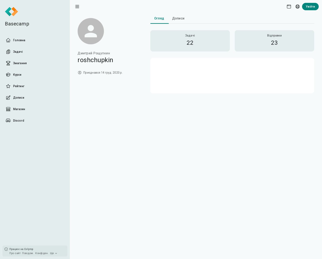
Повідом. (28, 253)
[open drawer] (77, 6)
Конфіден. (41, 253)
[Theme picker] (289, 6)
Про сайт (15, 253)
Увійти (310, 6)
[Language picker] (297, 6)
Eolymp (28, 249)
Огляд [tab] (159, 18)
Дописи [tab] (178, 18)
